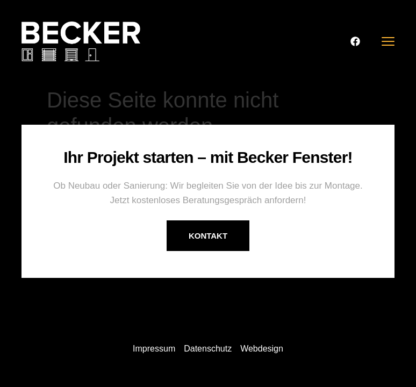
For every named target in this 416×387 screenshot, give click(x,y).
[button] (23, 363)
